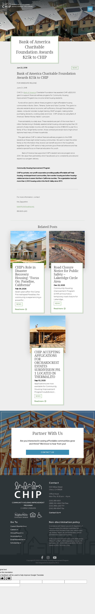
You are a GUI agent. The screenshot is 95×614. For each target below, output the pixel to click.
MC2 (57, 563)
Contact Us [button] (47, 452)
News (75, 68)
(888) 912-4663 (55, 503)
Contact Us (55, 513)
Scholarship (15, 543)
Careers (14, 529)
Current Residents (18, 526)
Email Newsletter (17, 539)
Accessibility (16, 536)
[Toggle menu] (90, 9)
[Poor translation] (7, 578)
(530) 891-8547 (55, 508)
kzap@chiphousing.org (25, 206)
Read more (21, 309)
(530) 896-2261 (55, 506)
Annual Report (16, 533)
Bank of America (30, 92)
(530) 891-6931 (55, 501)
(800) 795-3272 (77, 543)
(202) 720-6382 (60, 545)
